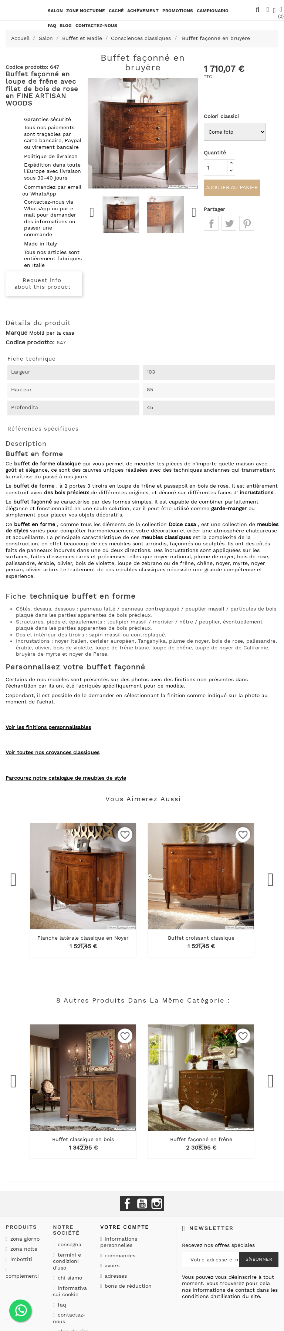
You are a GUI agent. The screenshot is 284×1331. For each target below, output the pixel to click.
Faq (52, 25)
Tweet (229, 225)
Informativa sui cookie (70, 1291)
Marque (16, 333)
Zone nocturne (85, 10)
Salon (55, 10)
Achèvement (143, 10)
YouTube (142, 1203)
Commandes (119, 1255)
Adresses (115, 1276)
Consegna (68, 1244)
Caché (116, 10)
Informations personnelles (119, 1242)
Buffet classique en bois (83, 1139)
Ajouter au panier (232, 188)
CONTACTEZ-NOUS (96, 25)
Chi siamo (69, 1278)
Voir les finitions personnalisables (48, 727)
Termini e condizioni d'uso (67, 1261)
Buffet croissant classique (201, 938)
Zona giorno (24, 1239)
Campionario (213, 10)
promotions (177, 10)
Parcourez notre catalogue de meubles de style (66, 778)
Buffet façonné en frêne (201, 1139)
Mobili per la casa (51, 333)
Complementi (22, 1276)
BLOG (66, 25)
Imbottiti (20, 1259)
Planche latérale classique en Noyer (83, 938)
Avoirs (111, 1265)
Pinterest (247, 225)
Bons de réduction (127, 1286)
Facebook (127, 1203)
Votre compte (124, 1227)
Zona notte (23, 1249)
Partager (211, 225)
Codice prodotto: (30, 342)
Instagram (156, 1203)
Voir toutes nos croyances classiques (52, 752)
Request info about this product (42, 283)
